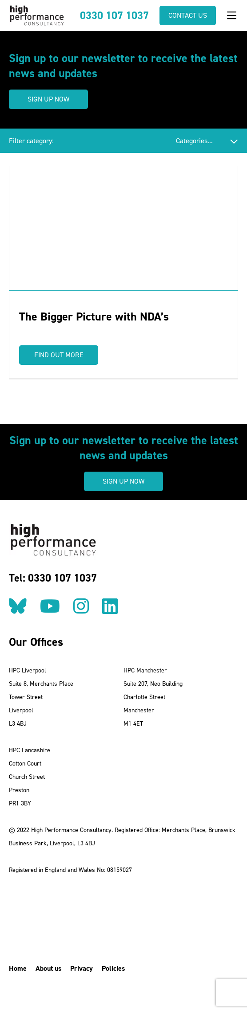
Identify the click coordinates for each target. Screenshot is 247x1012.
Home (18, 968)
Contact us (187, 15)
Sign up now (48, 99)
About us (48, 968)
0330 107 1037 (114, 15)
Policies (113, 968)
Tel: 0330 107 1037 (53, 578)
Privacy (81, 968)
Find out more (59, 354)
